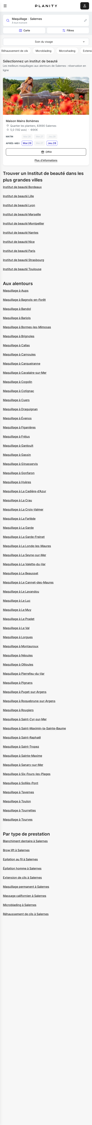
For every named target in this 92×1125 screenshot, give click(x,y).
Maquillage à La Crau (17, 500)
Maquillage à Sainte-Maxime (22, 755)
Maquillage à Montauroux (20, 646)
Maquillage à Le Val (16, 628)
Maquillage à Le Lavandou (21, 591)
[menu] (5, 6)
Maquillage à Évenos (17, 418)
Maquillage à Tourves (18, 819)
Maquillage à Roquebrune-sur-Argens (29, 701)
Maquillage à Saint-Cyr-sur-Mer (25, 719)
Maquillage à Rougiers (18, 710)
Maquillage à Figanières (19, 427)
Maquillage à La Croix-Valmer (23, 509)
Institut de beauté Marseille (22, 214)
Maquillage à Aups (16, 290)
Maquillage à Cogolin (17, 382)
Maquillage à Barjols (17, 318)
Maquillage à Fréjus (16, 436)
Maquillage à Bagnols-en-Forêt (24, 299)
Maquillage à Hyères (17, 482)
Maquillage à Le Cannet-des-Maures (28, 582)
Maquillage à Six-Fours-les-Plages (26, 774)
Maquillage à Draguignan (20, 409)
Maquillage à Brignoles (18, 336)
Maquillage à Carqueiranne (21, 363)
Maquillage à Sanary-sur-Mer (23, 765)
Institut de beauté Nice (19, 241)
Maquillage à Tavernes (18, 792)
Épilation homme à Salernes (22, 868)
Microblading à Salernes (19, 905)
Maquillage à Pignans (18, 683)
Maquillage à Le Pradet (18, 619)
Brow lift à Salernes (16, 850)
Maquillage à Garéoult (18, 445)
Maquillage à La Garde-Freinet (24, 537)
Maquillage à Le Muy (17, 610)
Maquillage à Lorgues (18, 637)
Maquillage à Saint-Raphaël (22, 737)
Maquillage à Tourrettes (19, 810)
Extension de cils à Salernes (22, 877)
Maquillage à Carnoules (19, 354)
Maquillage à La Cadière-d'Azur (24, 491)
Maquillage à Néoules (18, 655)
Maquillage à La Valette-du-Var (24, 564)
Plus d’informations (46, 160)
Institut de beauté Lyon (19, 205)
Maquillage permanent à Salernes (26, 886)
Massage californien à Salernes (24, 896)
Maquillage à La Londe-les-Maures (27, 546)
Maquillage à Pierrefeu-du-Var (23, 673)
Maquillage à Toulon (17, 801)
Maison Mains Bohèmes (22, 121)
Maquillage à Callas (16, 345)
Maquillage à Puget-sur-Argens (24, 692)
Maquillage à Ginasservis (20, 464)
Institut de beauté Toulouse (22, 269)
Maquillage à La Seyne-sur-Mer (24, 555)
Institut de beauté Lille (18, 196)
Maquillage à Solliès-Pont (20, 783)
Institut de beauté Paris (19, 251)
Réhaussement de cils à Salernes (26, 914)
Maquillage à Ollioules (18, 664)
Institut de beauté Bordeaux (22, 187)
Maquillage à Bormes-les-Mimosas (27, 327)
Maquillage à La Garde (18, 527)
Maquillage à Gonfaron (19, 473)
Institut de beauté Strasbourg (23, 260)
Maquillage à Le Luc (16, 600)
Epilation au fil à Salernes (20, 859)
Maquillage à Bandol (17, 309)
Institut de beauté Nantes (20, 232)
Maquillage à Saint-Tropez (21, 746)
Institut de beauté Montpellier (23, 223)
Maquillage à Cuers (16, 400)
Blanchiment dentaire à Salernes (25, 841)
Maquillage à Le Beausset (20, 573)
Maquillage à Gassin (17, 455)
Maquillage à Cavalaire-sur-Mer (24, 372)
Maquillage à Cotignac (18, 391)
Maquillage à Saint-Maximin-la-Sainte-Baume (34, 728)
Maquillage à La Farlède (19, 518)
